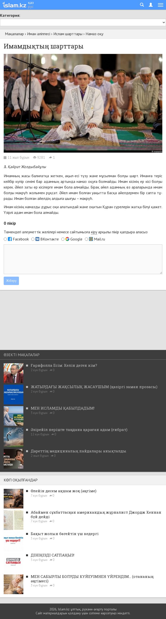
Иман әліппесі (38, 33)
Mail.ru (99, 239)
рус (30, 6)
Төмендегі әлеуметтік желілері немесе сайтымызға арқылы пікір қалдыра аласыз (76, 232)
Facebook (21, 239)
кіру (94, 231)
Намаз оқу (94, 33)
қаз (31, 2)
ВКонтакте (49, 239)
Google (76, 239)
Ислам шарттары (67, 33)
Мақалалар (14, 33)
